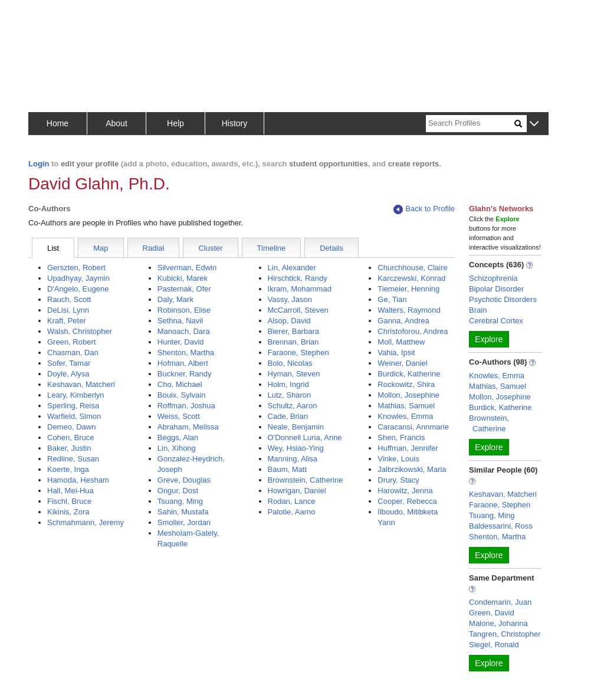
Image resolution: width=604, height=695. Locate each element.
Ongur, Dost (177, 490)
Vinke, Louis (398, 458)
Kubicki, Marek (182, 278)
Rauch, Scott (69, 299)
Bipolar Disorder (496, 288)
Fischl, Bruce (69, 501)
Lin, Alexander (292, 267)
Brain (478, 310)
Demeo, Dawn (71, 426)
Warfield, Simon (74, 416)
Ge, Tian (392, 299)
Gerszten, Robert (76, 267)
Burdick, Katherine (409, 373)
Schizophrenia (493, 278)
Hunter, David (180, 341)
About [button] (116, 123)
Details (331, 248)
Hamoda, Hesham (78, 480)
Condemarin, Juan (500, 602)
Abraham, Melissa (188, 426)
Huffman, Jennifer (408, 448)
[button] (534, 124)
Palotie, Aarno (292, 511)
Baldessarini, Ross (501, 526)
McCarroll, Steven (298, 310)
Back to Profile (424, 209)
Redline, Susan (73, 458)
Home (57, 123)
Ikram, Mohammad (299, 288)
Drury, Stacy (398, 480)
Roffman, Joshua (186, 405)
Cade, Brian (288, 416)
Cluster (210, 248)
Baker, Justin (69, 448)
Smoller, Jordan (184, 522)
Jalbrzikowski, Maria (412, 469)
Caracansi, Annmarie (413, 426)
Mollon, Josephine (408, 395)
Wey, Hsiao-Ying (296, 448)
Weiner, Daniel (402, 363)
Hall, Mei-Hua (70, 490)
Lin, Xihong (176, 448)
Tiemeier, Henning (408, 288)
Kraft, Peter (66, 320)
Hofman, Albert (182, 363)
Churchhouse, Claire (413, 267)
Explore (489, 339)
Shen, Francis (401, 437)
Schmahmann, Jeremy (85, 522)
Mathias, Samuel (406, 405)
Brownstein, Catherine (305, 480)
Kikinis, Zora (68, 511)
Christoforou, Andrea (413, 331)
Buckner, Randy (184, 373)
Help (175, 123)
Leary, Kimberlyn (75, 395)
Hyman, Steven (294, 373)
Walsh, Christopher (79, 331)
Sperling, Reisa (73, 405)
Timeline (271, 248)
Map (100, 248)
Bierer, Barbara (293, 331)
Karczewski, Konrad (411, 278)
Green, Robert (71, 341)
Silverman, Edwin (186, 267)
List (53, 248)
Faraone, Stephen (298, 352)
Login (38, 163)
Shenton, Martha (185, 352)
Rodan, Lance (292, 501)
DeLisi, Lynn (68, 310)
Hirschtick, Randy (297, 278)
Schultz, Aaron (292, 405)
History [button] (235, 123)
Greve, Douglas (184, 480)
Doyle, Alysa (68, 373)
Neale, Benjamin (296, 426)
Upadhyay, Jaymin (78, 278)
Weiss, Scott (178, 416)
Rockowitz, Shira (406, 384)
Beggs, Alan (177, 437)
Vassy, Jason (290, 299)
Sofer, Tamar (68, 363)
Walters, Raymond (409, 310)
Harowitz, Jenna (405, 490)
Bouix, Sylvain (181, 395)
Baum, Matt (287, 469)
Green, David (491, 612)
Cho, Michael (179, 384)
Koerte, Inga (68, 469)
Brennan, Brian (293, 341)
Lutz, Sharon (289, 395)
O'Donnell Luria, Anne (305, 437)
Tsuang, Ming (180, 501)
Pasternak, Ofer (184, 288)
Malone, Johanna (498, 623)
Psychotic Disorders (503, 299)
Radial (154, 248)
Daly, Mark (175, 299)
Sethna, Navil (180, 320)
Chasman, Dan (73, 352)
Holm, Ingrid (288, 384)
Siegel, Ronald (494, 644)
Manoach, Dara (183, 331)
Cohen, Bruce (70, 437)
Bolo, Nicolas (290, 363)
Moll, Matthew (401, 341)
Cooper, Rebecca (407, 501)
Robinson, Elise (184, 310)
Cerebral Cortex (496, 320)
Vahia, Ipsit (396, 352)
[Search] (470, 123)
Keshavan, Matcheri (81, 384)
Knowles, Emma (405, 416)
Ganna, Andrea (403, 320)
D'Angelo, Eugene (78, 288)
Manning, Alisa (293, 458)
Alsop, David (289, 320)
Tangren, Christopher (504, 634)
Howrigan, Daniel (297, 490)
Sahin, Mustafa (183, 511)
